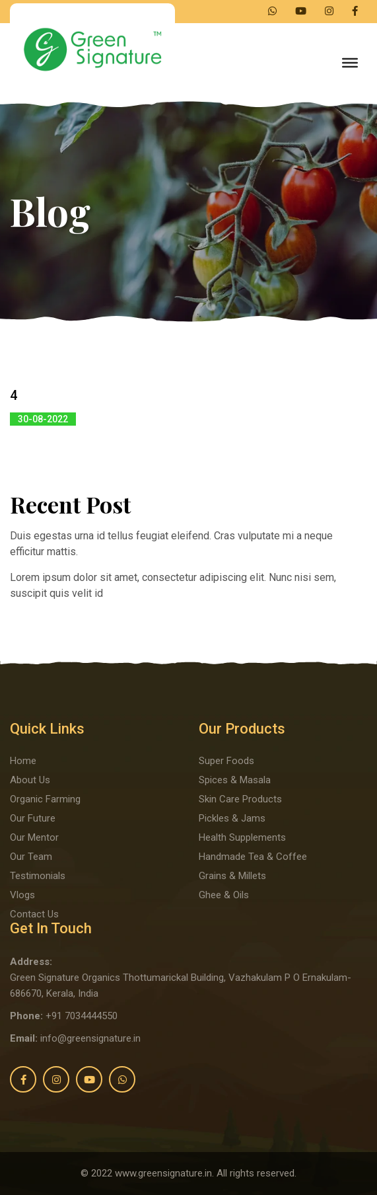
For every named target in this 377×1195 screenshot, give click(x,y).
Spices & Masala (235, 780)
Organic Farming (45, 799)
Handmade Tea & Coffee (253, 857)
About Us (30, 780)
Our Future (32, 818)
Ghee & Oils (224, 895)
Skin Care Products (240, 799)
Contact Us (34, 914)
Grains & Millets (232, 876)
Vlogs (22, 895)
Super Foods (226, 761)
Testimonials (37, 876)
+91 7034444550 (82, 1016)
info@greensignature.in (90, 1038)
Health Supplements (242, 837)
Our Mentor (34, 837)
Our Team (31, 857)
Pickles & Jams (232, 818)
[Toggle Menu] (350, 62)
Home (23, 761)
